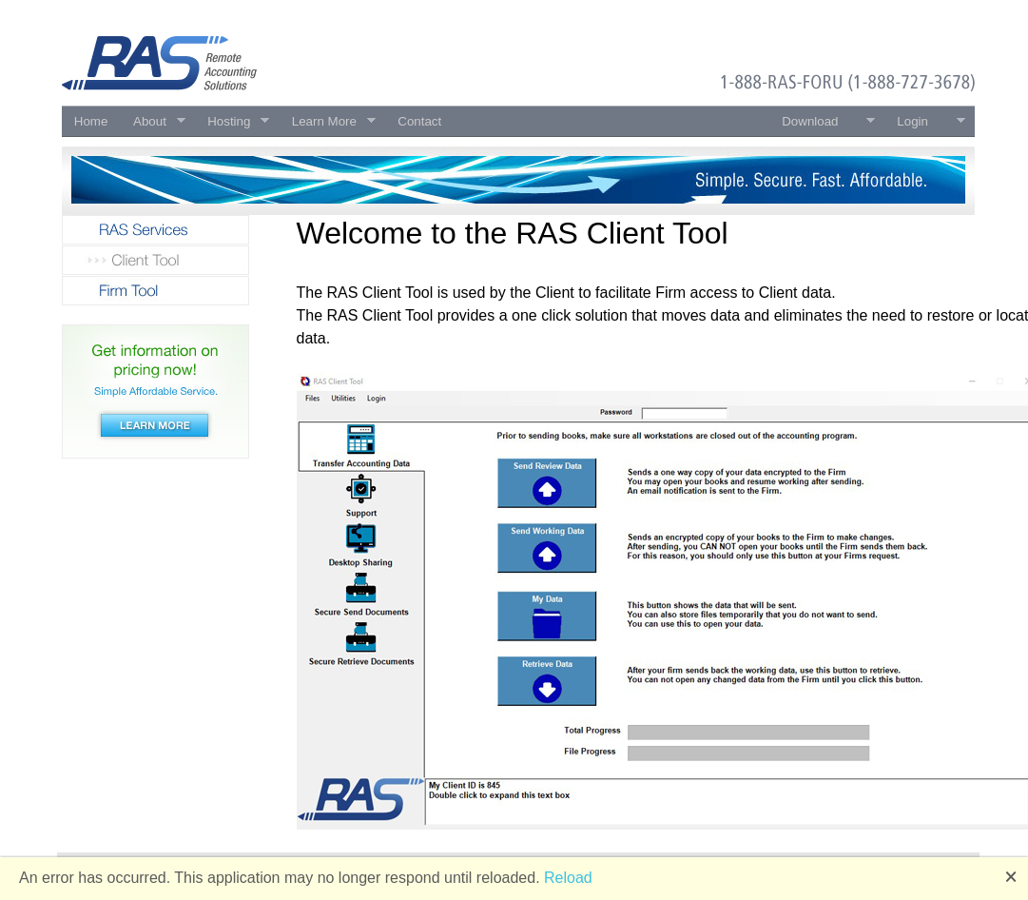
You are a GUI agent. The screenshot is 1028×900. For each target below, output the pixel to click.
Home (91, 121)
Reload (568, 878)
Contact (419, 121)
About (153, 121)
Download (822, 121)
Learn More (327, 121)
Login (924, 121)
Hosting (232, 121)
